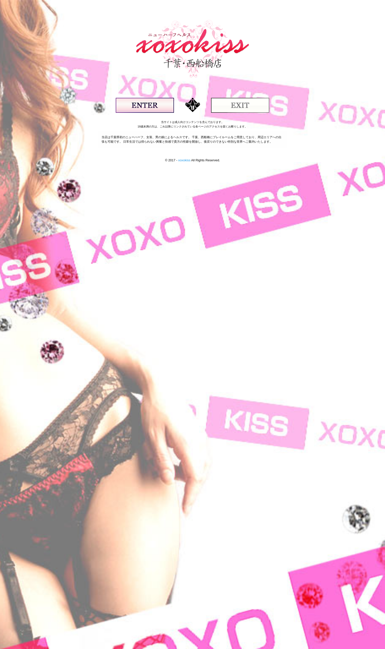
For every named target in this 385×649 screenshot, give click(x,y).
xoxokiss (184, 160)
